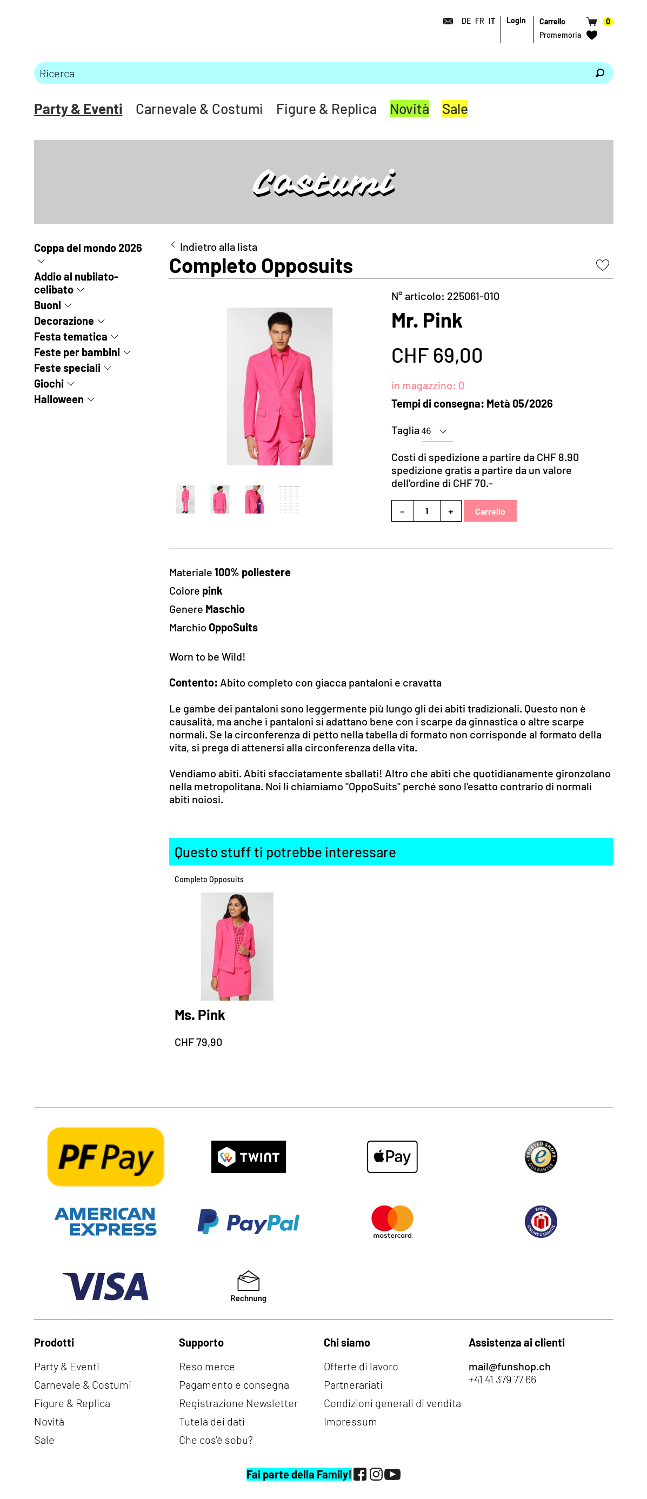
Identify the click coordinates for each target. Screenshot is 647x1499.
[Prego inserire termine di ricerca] (310, 73)
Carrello (490, 511)
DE (466, 20)
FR (479, 20)
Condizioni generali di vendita (392, 1402)
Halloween (59, 398)
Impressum (350, 1421)
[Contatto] (445, 21)
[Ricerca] (599, 73)
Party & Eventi (78, 108)
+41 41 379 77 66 (502, 1379)
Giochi (49, 383)
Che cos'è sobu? (216, 1439)
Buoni (47, 304)
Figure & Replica (326, 108)
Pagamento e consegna (234, 1384)
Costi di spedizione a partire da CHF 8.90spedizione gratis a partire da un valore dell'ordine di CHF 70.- (485, 469)
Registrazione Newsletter (238, 1402)
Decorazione (64, 320)
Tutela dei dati (212, 1421)
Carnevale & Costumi (199, 108)
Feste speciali (67, 367)
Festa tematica (71, 336)
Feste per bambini (77, 351)
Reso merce (207, 1366)
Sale (455, 108)
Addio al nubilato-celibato (76, 283)
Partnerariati (353, 1384)
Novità (409, 108)
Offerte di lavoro (361, 1366)
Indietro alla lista (218, 246)
